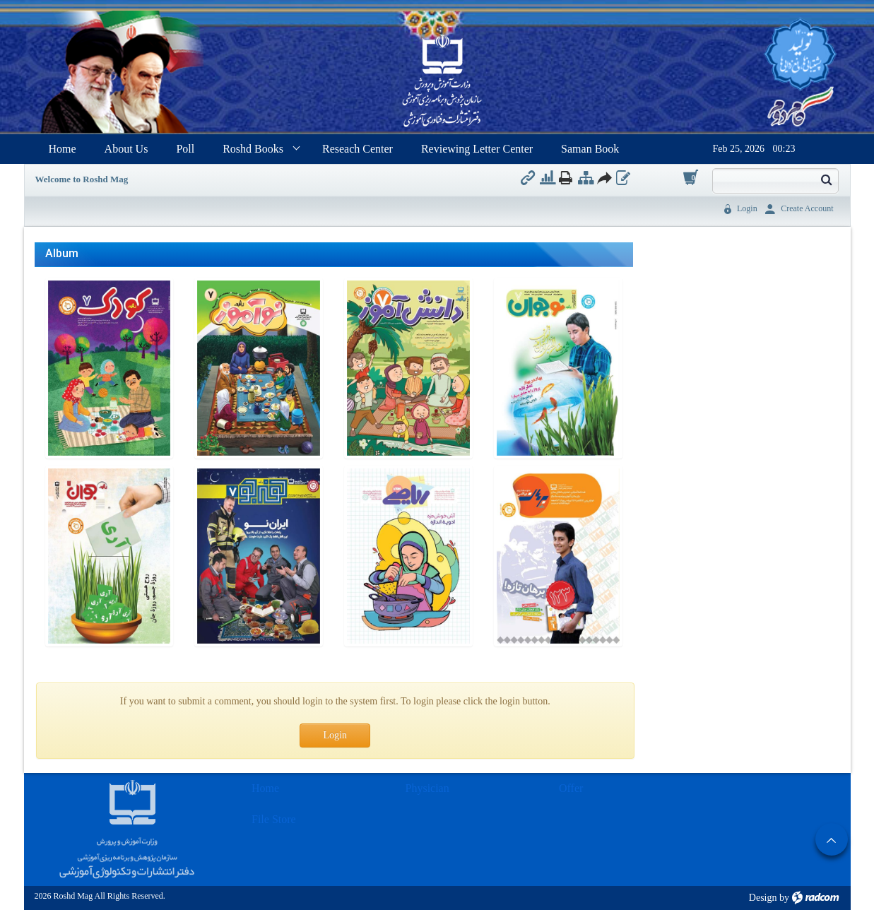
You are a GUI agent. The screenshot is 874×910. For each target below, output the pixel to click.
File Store (274, 819)
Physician (427, 788)
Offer (571, 788)
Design (763, 897)
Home (265, 788)
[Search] (764, 179)
